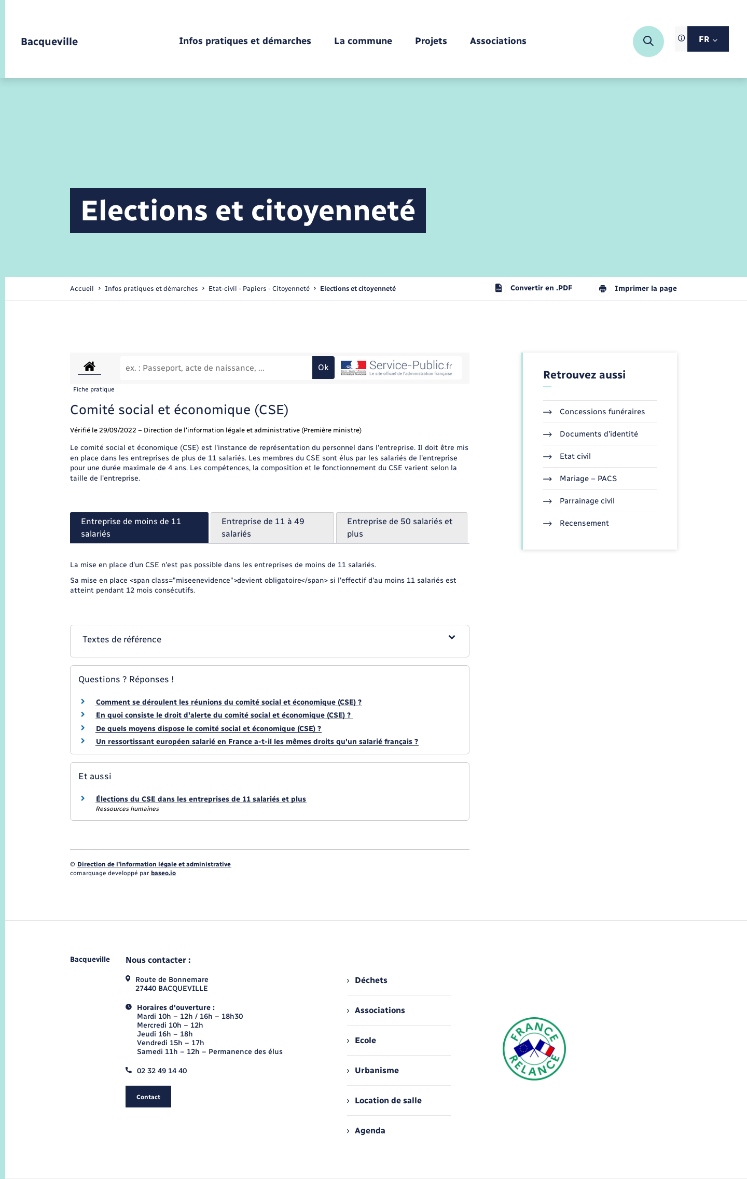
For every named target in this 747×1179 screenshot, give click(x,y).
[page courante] (358, 288)
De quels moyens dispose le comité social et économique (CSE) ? (208, 728)
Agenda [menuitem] (366, 1130)
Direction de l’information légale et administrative (154, 864)
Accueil (82, 288)
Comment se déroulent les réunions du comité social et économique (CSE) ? (229, 702)
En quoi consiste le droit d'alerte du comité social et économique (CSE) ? (224, 715)
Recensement (576, 523)
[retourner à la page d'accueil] (49, 42)
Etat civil (567, 456)
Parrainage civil (579, 501)
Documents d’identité (590, 434)
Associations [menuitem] (376, 1010)
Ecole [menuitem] (361, 1040)
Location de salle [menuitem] (384, 1100)
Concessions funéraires (594, 411)
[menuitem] (245, 42)
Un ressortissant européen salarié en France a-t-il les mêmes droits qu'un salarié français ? (257, 741)
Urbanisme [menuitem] (373, 1070)
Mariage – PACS (580, 478)
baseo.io (163, 873)
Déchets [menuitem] (367, 980)
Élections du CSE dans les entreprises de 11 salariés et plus (201, 799)
